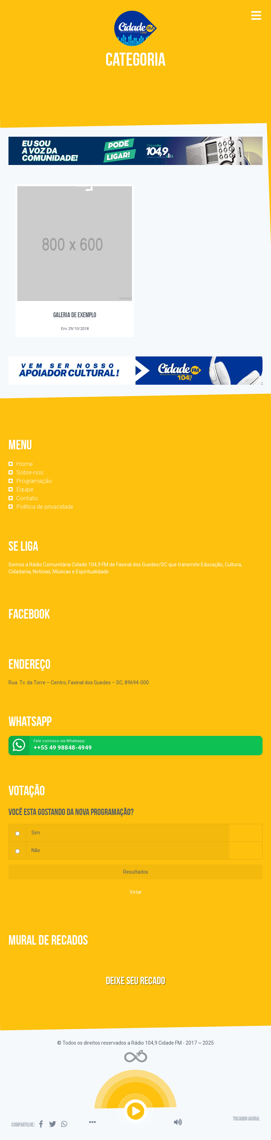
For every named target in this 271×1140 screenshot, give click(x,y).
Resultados (135, 872)
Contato (27, 498)
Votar (136, 892)
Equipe (25, 489)
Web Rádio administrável (135, 1056)
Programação (34, 480)
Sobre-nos (29, 472)
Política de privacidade (44, 506)
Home (24, 463)
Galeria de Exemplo (74, 315)
